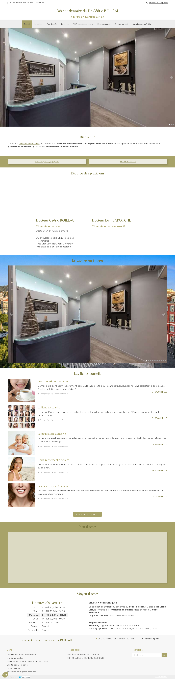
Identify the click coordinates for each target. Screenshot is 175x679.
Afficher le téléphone (158, 3)
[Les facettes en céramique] (21, 495)
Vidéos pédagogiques (47, 161)
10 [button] (163, 360)
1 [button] (169, 124)
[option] (87, 77)
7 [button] (157, 360)
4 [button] (152, 360)
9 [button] (161, 360)
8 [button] (159, 360)
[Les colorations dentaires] (21, 390)
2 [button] (171, 124)
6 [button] (156, 360)
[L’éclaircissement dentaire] (21, 469)
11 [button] (165, 360)
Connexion (161, 676)
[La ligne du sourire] (21, 417)
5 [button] (154, 360)
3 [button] (173, 124)
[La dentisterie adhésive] (21, 443)
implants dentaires (29, 143)
